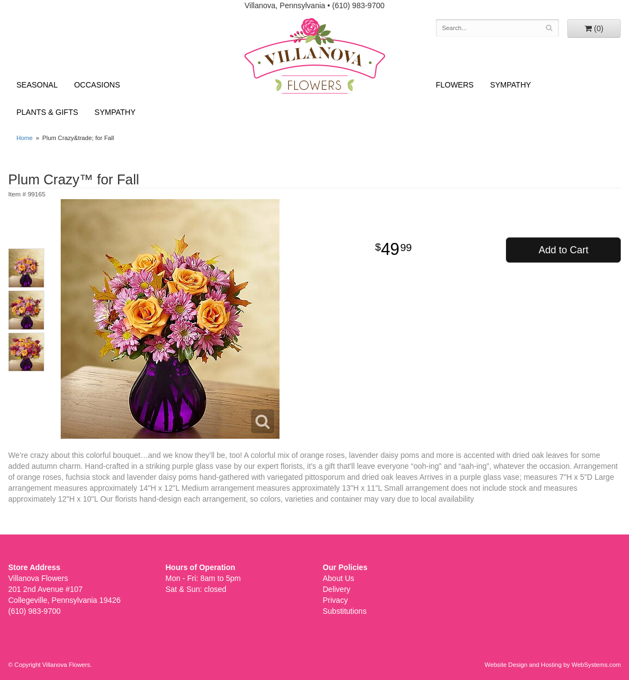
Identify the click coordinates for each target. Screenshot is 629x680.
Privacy (335, 600)
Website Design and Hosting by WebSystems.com (553, 664)
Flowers (455, 84)
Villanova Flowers (314, 56)
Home (24, 138)
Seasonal (36, 84)
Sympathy (115, 112)
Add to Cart (564, 250)
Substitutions (344, 611)
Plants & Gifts (47, 112)
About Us (338, 578)
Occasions (97, 84)
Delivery (337, 589)
